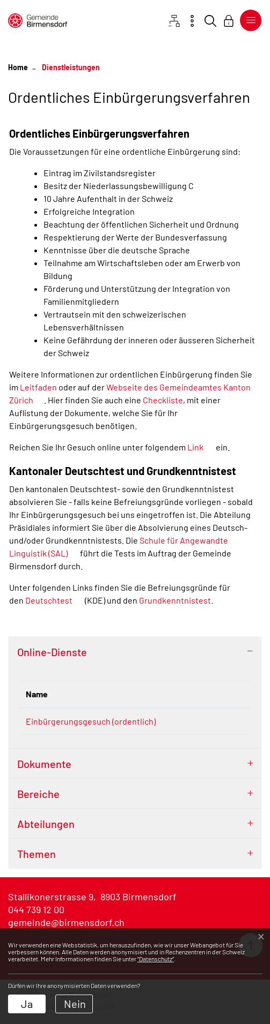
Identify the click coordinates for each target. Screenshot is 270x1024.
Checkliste (163, 400)
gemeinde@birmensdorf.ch (66, 926)
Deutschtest (54, 600)
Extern (223, 722)
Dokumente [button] (44, 767)
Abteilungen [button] (46, 827)
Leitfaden (39, 387)
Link (200, 447)
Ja (27, 1003)
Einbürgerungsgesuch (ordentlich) (91, 721)
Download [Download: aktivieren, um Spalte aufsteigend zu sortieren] (213, 694)
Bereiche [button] (38, 797)
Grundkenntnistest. (181, 600)
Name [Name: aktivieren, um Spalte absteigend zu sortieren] (37, 694)
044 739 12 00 (36, 913)
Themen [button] (36, 857)
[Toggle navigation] (248, 20)
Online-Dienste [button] (52, 651)
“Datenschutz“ (155, 958)
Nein (75, 1003)
